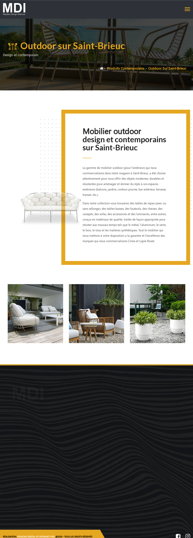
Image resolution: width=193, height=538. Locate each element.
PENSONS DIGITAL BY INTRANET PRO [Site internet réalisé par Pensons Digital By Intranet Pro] (36, 536)
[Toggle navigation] (187, 9)
